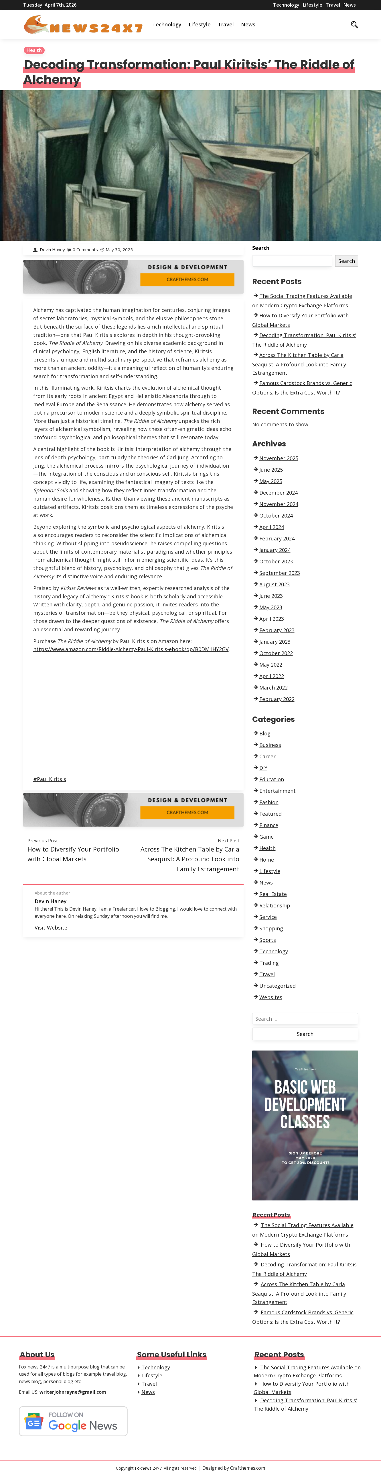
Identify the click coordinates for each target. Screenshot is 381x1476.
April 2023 (271, 618)
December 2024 (278, 492)
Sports (267, 939)
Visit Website (51, 927)
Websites (270, 997)
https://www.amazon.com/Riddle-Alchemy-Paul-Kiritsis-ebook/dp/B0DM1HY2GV (131, 649)
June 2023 (271, 595)
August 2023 (274, 584)
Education (271, 779)
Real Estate (273, 894)
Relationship (274, 905)
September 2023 (279, 572)
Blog (265, 733)
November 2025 (278, 458)
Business (270, 744)
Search (260, 247)
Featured (270, 813)
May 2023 (270, 607)
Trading (269, 962)
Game (266, 836)
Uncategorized (277, 985)
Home (266, 859)
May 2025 (270, 481)
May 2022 (270, 664)
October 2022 (276, 653)
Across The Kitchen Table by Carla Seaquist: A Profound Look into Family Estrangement (190, 859)
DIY (263, 767)
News (350, 5)
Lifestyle (312, 5)
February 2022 (277, 699)
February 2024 (277, 538)
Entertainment (277, 790)
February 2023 (277, 630)
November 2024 (278, 504)
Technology (286, 5)
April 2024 (271, 527)
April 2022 (271, 676)
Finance (268, 825)
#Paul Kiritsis (49, 779)
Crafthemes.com (247, 1468)
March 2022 (273, 687)
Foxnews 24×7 (148, 1468)
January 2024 (275, 549)
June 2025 (271, 469)
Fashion (269, 802)
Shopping (271, 928)
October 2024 (276, 515)
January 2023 (275, 641)
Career (267, 756)
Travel (333, 5)
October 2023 (276, 561)
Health (34, 50)
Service (268, 916)
